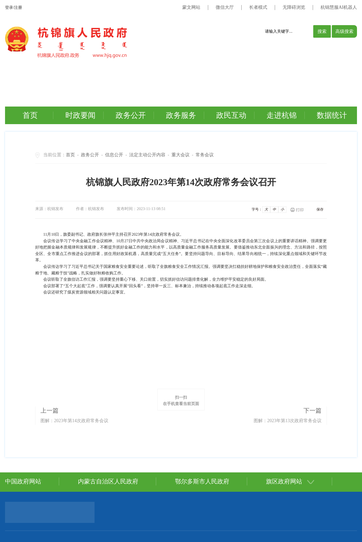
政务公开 (131, 115)
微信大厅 (225, 7)
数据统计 (332, 115)
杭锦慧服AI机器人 (339, 7)
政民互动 (231, 115)
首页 (30, 115)
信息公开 (114, 154)
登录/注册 (13, 7)
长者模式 (258, 7)
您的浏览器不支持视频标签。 (162, 81)
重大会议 (180, 154)
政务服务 (181, 115)
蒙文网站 (191, 7)
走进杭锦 (281, 115)
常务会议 (205, 154)
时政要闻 (80, 115)
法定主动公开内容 (147, 154)
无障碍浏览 (294, 7)
